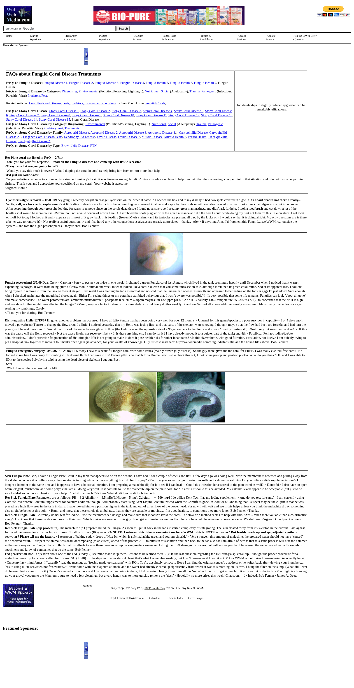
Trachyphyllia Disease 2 (34, 141)
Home (9, 35)
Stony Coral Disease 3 (126, 111)
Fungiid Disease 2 (81, 83)
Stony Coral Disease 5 (189, 111)
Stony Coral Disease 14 (21, 119)
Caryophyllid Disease (193, 132)
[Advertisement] (330, 102)
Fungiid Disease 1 (56, 83)
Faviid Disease (106, 137)
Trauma (195, 91)
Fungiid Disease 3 (107, 83)
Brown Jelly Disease (75, 145)
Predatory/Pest (37, 95)
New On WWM (195, 588)
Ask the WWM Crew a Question (305, 37)
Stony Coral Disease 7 (24, 115)
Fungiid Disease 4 (132, 83)
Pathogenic (208, 91)
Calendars (154, 598)
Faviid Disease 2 (129, 137)
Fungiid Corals (155, 103)
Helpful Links (117, 598)
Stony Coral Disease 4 (157, 111)
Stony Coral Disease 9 (86, 115)
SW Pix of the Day (154, 588)
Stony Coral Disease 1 (64, 111)
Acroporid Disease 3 (132, 132)
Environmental (88, 91)
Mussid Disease (152, 137)
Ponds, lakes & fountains (169, 37)
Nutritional (152, 91)
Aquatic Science (270, 37)
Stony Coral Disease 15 (54, 119)
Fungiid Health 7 (205, 83)
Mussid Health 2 (175, 137)
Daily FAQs (117, 588)
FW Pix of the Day (176, 588)
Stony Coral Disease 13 (216, 115)
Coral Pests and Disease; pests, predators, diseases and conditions (72, 103)
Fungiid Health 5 (157, 83)
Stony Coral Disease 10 (118, 115)
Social (165, 91)
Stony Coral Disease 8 (55, 115)
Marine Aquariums (35, 37)
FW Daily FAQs (134, 588)
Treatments (72, 128)
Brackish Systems (138, 37)
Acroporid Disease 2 (103, 132)
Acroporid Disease (76, 132)
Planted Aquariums (104, 37)
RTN (93, 145)
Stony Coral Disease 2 (95, 111)
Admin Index (176, 598)
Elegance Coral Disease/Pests (42, 137)
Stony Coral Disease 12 (184, 115)
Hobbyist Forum (135, 598)
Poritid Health (197, 137)
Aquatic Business (242, 37)
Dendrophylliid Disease (79, 137)
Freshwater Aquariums (70, 37)
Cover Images (195, 598)
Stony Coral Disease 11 (151, 115)
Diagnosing (69, 91)
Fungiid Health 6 (181, 83)
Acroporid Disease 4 (161, 132)
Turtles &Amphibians (206, 37)
